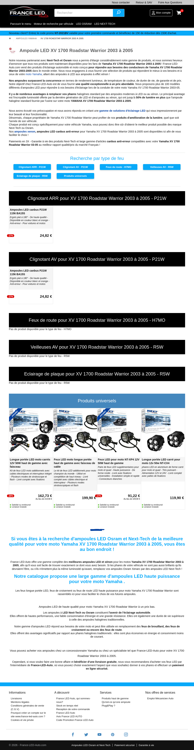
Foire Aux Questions (170, 2)
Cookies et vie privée (22, 720)
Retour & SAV (144, 2)
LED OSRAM (84, 23)
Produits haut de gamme (115, 698)
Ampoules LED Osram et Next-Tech (90, 745)
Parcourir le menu (20, 23)
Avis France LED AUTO (69, 716)
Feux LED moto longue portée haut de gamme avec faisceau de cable (74, 463)
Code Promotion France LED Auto (75, 720)
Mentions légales (20, 702)
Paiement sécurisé (124, 745)
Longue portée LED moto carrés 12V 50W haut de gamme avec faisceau (30, 463)
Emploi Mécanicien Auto (160, 698)
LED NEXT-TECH (104, 23)
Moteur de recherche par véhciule (54, 23)
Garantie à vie (146, 745)
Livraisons (16, 698)
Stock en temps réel (67, 705)
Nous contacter (121, 2)
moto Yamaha (34, 74)
